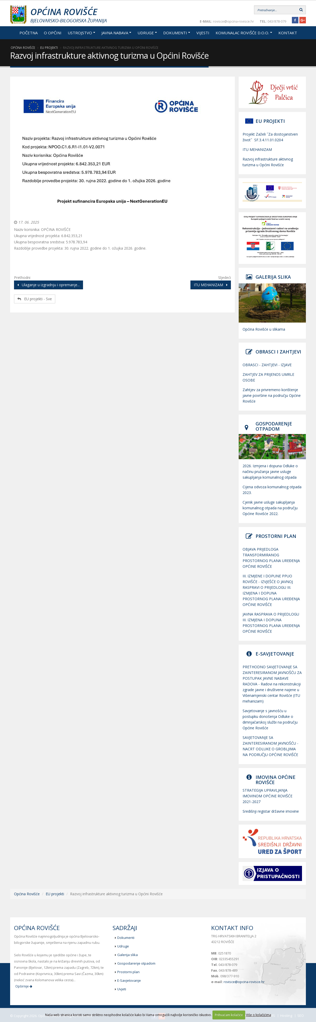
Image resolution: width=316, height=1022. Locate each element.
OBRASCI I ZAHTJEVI (278, 352)
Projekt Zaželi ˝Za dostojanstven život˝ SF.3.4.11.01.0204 (270, 137)
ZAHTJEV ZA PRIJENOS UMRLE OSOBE (268, 377)
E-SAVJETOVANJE (275, 654)
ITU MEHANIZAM (211, 284)
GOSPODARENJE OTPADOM (274, 426)
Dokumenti (175, 32)
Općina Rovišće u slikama (264, 329)
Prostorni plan (128, 972)
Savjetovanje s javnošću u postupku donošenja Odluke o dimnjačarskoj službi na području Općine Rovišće (270, 719)
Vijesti (202, 32)
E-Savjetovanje (129, 980)
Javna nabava (114, 32)
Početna (28, 32)
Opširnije (23, 986)
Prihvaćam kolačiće (229, 1015)
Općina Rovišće (23, 47)
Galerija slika (127, 954)
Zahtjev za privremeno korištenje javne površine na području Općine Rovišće (272, 395)
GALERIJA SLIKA (273, 277)
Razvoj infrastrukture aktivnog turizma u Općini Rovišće (268, 162)
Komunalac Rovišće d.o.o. (242, 32)
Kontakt (287, 32)
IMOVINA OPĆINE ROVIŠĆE (276, 779)
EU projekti (49, 47)
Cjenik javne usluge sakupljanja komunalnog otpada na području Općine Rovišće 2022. (270, 508)
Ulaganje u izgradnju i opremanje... (48, 284)
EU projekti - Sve (34, 298)
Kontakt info (232, 928)
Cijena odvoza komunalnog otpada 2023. (272, 489)
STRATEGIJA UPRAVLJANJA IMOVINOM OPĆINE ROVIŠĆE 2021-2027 (267, 796)
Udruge (146, 32)
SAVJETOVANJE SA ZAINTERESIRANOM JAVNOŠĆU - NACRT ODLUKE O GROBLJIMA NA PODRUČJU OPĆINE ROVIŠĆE (270, 746)
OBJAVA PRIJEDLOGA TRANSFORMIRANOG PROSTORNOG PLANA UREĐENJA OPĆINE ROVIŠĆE (271, 558)
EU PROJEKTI (270, 121)
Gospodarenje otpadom (136, 963)
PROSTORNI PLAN (276, 536)
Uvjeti (121, 989)
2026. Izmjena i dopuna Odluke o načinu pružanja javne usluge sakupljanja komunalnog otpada (270, 471)
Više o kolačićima (258, 1015)
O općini (52, 32)
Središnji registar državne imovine (271, 811)
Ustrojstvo (80, 32)
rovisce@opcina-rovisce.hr (244, 982)
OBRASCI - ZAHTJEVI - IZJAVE (267, 364)
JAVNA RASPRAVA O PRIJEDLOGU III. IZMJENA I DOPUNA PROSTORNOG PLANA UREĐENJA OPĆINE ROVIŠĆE (271, 623)
